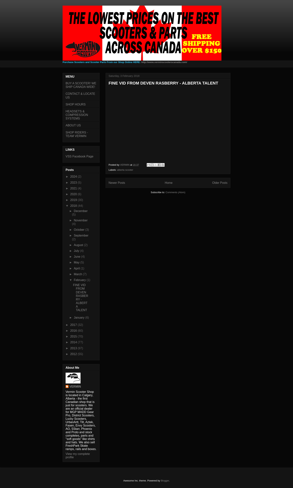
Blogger (165, 480)
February (80, 280)
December (81, 211)
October (79, 229)
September (81, 235)
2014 (74, 342)
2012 (74, 354)
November (81, 220)
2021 (74, 188)
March (78, 274)
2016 (74, 330)
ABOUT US (73, 125)
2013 (74, 348)
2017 (74, 324)
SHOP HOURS (76, 104)
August (79, 245)
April (77, 268)
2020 (74, 194)
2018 (74, 205)
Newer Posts (117, 182)
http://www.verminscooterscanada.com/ (164, 62)
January (79, 317)
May (77, 262)
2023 (74, 182)
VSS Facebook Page (79, 156)
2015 (74, 336)
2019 (74, 200)
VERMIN (75, 386)
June (77, 256)
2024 (74, 176)
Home (169, 182)
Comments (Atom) (175, 192)
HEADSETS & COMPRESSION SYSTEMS (77, 115)
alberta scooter (125, 169)
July (77, 250)
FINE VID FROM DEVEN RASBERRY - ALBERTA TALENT (163, 83)
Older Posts (219, 182)
